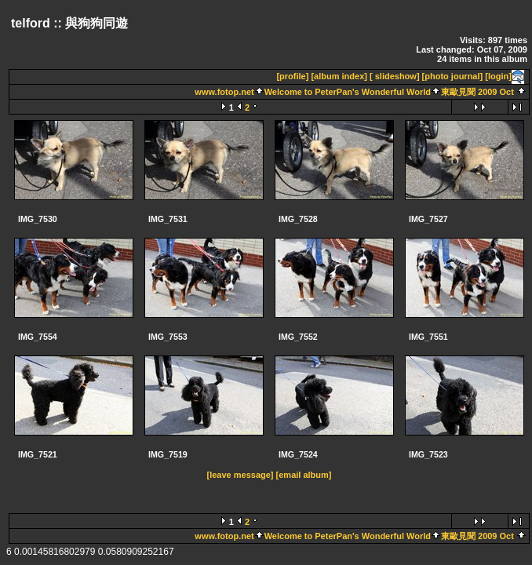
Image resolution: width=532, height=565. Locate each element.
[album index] (339, 76)
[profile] (292, 76)
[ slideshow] (395, 76)
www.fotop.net (224, 92)
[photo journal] (452, 76)
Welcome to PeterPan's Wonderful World (347, 92)
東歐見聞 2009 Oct (477, 92)
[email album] (304, 474)
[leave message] (240, 474)
